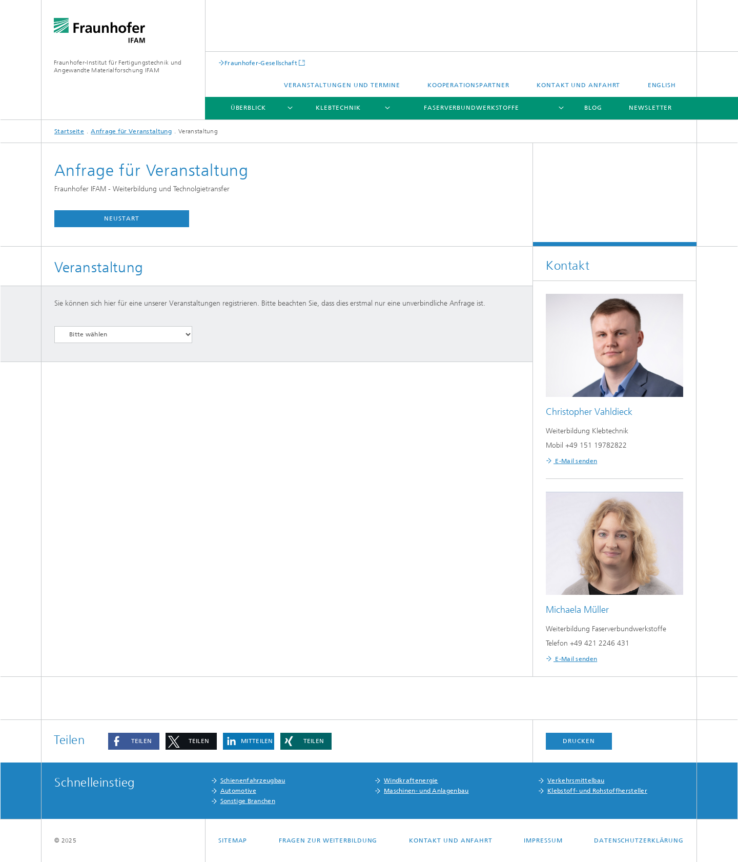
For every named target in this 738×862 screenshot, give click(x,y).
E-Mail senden (575, 461)
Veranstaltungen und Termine (342, 85)
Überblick (248, 107)
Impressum (543, 840)
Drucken (578, 741)
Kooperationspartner (468, 85)
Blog (593, 107)
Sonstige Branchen (247, 801)
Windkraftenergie (411, 780)
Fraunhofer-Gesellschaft (260, 62)
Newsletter (650, 107)
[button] (133, 741)
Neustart (121, 218)
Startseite (69, 131)
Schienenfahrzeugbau (252, 780)
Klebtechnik (338, 107)
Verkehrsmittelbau (575, 780)
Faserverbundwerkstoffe (471, 107)
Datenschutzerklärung (639, 840)
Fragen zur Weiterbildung (328, 840)
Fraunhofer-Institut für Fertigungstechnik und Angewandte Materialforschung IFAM (118, 66)
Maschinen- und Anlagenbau (426, 790)
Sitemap (232, 840)
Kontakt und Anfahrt (578, 85)
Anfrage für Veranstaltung (131, 131)
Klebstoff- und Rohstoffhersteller (597, 790)
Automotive (238, 790)
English (662, 85)
